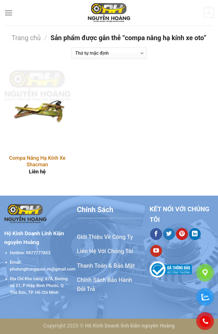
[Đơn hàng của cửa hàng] (109, 53)
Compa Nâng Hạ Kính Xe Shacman (37, 161)
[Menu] (8, 13)
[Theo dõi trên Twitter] (169, 234)
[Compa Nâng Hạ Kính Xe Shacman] (37, 110)
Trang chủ (26, 38)
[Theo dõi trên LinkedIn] (195, 234)
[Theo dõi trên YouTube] (156, 251)
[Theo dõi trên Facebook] (156, 234)
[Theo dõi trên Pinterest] (182, 234)
